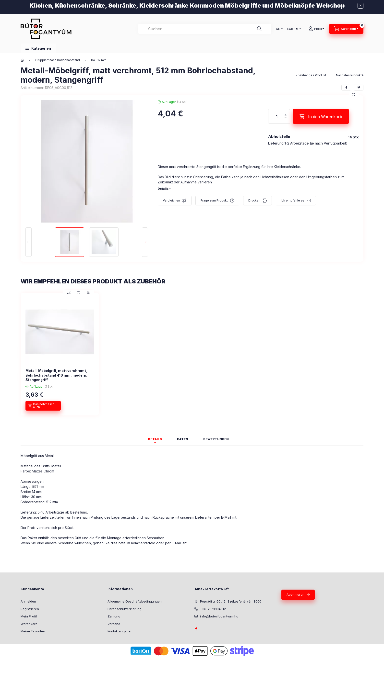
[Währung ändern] (293, 29)
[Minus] (286, 119)
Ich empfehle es (292, 200)
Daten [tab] (182, 439)
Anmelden (28, 601)
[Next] (145, 242)
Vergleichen (171, 200)
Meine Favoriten (33, 631)
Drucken (254, 200)
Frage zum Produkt (214, 200)
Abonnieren (295, 594)
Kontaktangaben (120, 631)
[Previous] (28, 242)
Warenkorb (29, 624)
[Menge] (276, 116)
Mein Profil (29, 616)
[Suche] (259, 29)
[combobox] (204, 29)
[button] (38, 48)
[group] (192, 354)
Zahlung (114, 616)
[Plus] (286, 112)
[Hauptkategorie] (22, 60)
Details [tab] (155, 439)
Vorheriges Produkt (312, 75)
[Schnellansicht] (88, 293)
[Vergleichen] (69, 293)
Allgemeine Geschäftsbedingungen (135, 601)
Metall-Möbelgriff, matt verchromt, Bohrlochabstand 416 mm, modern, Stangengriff (56, 375)
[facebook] (346, 87)
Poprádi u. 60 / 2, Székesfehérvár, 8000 (230, 601)
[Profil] (316, 29)
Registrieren (30, 609)
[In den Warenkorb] (321, 116)
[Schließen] (360, 6)
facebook (196, 629)
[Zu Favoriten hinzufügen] (354, 95)
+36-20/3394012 (213, 609)
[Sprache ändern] (278, 29)
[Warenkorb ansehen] (346, 29)
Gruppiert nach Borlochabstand (57, 60)
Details (163, 188)
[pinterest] (358, 87)
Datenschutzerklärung (125, 609)
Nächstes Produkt (349, 75)
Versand (114, 624)
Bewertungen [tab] (216, 439)
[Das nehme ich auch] (43, 406)
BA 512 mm (99, 60)
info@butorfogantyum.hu (219, 616)
